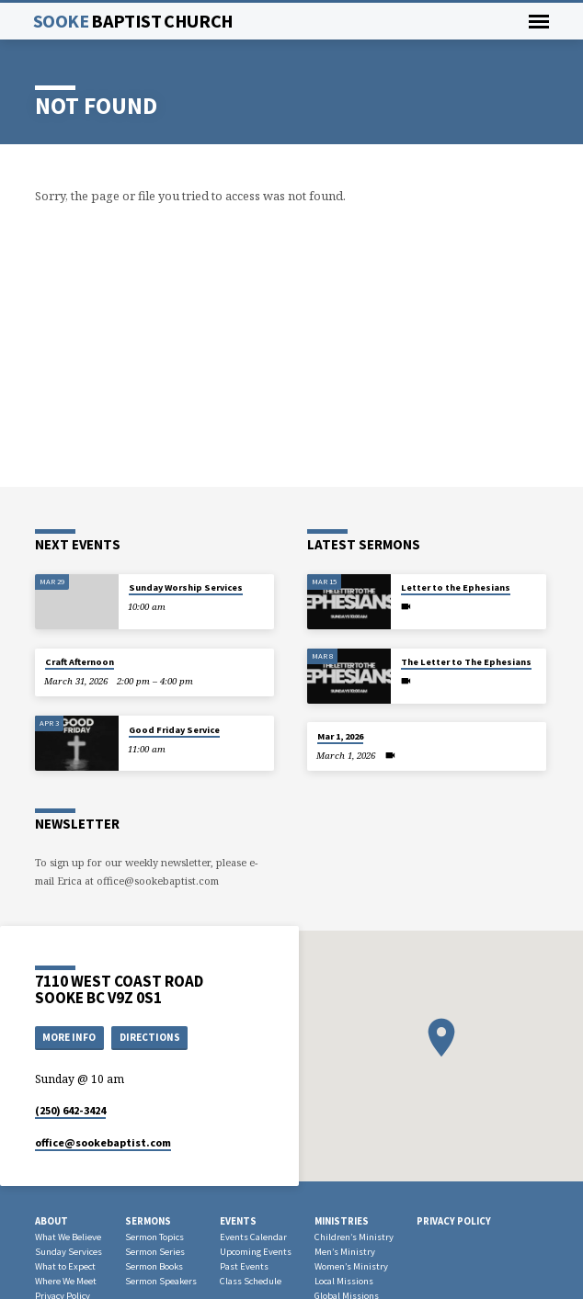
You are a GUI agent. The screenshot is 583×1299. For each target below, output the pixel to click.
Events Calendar (253, 1237)
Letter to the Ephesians (455, 587)
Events (238, 1220)
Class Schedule (250, 1281)
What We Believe (68, 1237)
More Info (69, 1037)
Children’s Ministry (354, 1237)
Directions (150, 1037)
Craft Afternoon (79, 662)
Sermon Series (155, 1252)
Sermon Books (154, 1266)
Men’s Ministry (344, 1252)
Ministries (341, 1220)
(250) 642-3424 (70, 1110)
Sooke (133, 21)
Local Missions (343, 1281)
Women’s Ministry (351, 1266)
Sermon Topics (154, 1237)
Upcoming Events (256, 1252)
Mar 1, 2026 (340, 736)
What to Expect (65, 1266)
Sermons (148, 1220)
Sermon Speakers (161, 1281)
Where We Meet (66, 1281)
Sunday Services (68, 1252)
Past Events (244, 1266)
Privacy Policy (454, 1220)
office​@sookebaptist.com (103, 1142)
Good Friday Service (174, 730)
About (51, 1220)
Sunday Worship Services (186, 587)
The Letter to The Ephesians (466, 662)
